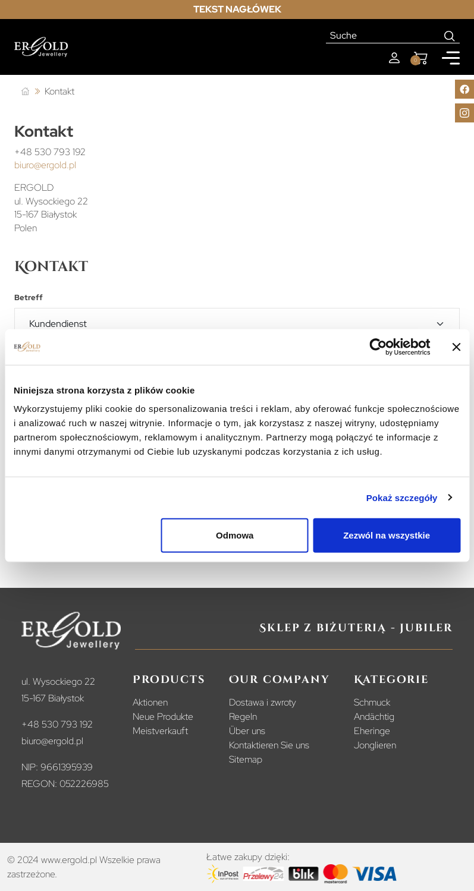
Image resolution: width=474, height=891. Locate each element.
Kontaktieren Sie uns (269, 745)
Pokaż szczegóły (402, 497)
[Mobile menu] (451, 58)
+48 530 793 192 (50, 152)
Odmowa (234, 535)
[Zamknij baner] (456, 346)
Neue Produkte (163, 716)
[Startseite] (25, 92)
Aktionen (150, 702)
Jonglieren (375, 745)
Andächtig (374, 716)
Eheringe (372, 731)
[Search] (450, 36)
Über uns (247, 731)
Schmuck (372, 702)
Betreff (28, 297)
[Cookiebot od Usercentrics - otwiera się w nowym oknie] (378, 346)
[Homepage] (41, 47)
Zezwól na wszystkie (386, 535)
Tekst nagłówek (237, 9)
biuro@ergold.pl (45, 165)
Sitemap (245, 759)
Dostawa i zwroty (262, 702)
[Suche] (383, 36)
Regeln (243, 716)
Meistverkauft (160, 731)
